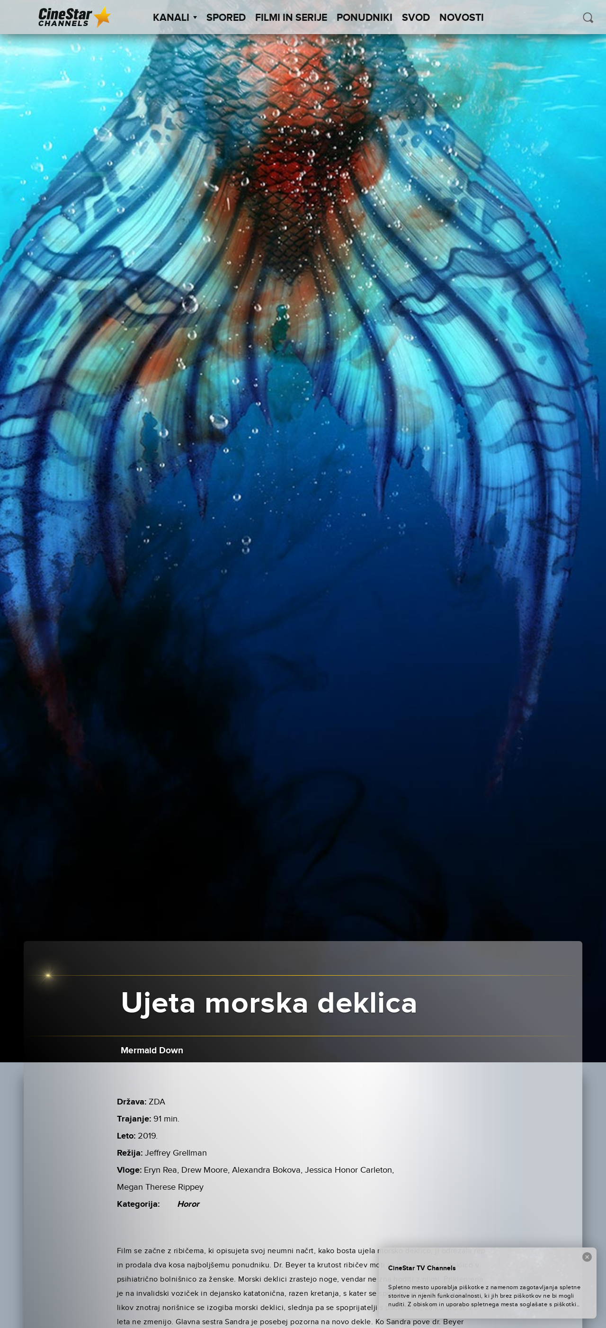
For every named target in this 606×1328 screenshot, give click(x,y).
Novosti (461, 18)
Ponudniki (364, 18)
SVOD (416, 18)
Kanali (175, 18)
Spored (226, 18)
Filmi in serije (291, 18)
